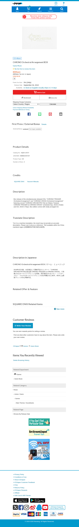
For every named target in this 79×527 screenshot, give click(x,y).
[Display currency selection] (14, 79)
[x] (15, 507)
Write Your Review (23, 326)
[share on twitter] (18, 113)
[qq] (39, 507)
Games (25, 346)
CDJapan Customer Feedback (25, 482)
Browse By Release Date (22, 414)
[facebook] (21, 507)
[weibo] (33, 507)
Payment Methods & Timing (21, 109)
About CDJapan (20, 480)
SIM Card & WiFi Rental (23, 495)
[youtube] (45, 507)
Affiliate (17, 493)
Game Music (17, 66)
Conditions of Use (21, 477)
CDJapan (16, 346)
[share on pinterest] (50, 113)
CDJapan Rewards (21, 490)
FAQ (16, 485)
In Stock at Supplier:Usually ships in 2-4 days (40, 88)
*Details (43, 124)
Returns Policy (19, 488)
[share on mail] (61, 113)
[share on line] (39, 113)
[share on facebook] (29, 113)
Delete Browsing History (21, 360)
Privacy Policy (19, 474)
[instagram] (26, 507)
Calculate (53, 104)
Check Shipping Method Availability (23, 107)
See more (60, 309)
